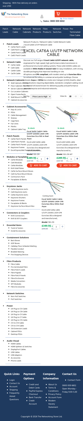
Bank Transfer (35, 397)
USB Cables (15, 352)
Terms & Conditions (53, 389)
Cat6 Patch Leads (18, 49)
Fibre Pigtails (16, 272)
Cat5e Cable (15, 65)
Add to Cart (40, 165)
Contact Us (14, 383)
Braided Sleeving (17, 251)
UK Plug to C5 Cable (19, 314)
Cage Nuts (15, 121)
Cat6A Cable (16, 70)
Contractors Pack (18, 176)
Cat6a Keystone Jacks (19, 194)
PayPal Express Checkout (36, 392)
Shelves (14, 118)
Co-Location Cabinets (19, 91)
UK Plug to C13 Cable (19, 308)
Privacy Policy (54, 394)
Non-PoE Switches (18, 296)
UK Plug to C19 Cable (19, 311)
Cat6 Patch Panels (18, 141)
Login (12, 380)
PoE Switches (16, 299)
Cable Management (18, 115)
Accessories (15, 358)
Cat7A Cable (15, 73)
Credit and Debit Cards (34, 386)
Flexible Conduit (17, 249)
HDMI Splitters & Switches (21, 346)
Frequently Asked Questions (14, 396)
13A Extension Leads (19, 328)
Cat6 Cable (15, 67)
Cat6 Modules (16, 162)
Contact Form (74, 380)
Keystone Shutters (18, 197)
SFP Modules (16, 284)
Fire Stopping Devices (19, 254)
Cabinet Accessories (19, 100)
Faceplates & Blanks (19, 179)
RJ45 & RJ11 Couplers (19, 218)
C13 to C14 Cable (17, 323)
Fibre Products (47, 30)
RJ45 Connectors (17, 215)
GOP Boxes (15, 243)
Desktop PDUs (16, 334)
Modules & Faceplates (17, 157)
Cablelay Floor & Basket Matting (24, 246)
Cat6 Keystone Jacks (19, 192)
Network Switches (57, 30)
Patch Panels (13, 136)
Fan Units (14, 123)
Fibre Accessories (18, 286)
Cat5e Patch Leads (18, 47)
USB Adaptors (16, 355)
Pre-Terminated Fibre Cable (75, 32)
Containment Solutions (18, 237)
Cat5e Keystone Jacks (19, 189)
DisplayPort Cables (18, 349)
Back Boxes (15, 240)
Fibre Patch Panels (18, 275)
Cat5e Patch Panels (18, 139)
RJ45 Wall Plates (17, 168)
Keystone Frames (18, 147)
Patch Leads (5, 30)
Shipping (13, 390)
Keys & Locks (16, 109)
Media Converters (18, 281)
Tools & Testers (17, 228)
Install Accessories (18, 231)
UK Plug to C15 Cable (19, 320)
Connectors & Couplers (18, 213)
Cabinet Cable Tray (18, 129)
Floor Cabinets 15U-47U (20, 86)
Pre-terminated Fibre (19, 267)
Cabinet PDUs (16, 331)
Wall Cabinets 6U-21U (19, 83)
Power (66, 29)
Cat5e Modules (17, 159)
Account (13, 386)
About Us (52, 384)
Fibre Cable (15, 264)
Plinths (13, 126)
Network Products (37, 30)
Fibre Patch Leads (18, 270)
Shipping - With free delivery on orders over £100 (20, 4)
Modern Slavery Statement (53, 404)
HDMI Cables (16, 343)
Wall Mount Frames (18, 97)
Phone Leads (16, 360)
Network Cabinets (27, 30)
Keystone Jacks (14, 186)
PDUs (13, 112)
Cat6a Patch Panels (18, 144)
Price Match (67, 19)
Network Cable (17, 30)
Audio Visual (13, 341)
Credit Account (33, 402)
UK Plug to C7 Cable (18, 317)
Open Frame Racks (18, 94)
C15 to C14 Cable (17, 325)
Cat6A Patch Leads (18, 52)
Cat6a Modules (17, 165)
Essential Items (14, 225)
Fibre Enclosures (17, 278)
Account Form (55, 397)
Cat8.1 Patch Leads (18, 55)
